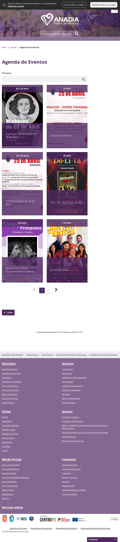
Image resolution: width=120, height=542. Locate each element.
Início (4, 47)
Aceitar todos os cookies (103, 4)
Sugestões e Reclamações (12, 354)
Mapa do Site (32, 354)
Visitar (14, 47)
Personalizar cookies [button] (74, 4)
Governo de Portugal (18, 528)
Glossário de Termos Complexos (103, 354)
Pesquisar (6, 73)
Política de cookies (16, 6)
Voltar (10, 312)
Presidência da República (41, 528)
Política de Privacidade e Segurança (71, 354)
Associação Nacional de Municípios (95, 528)
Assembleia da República (66, 528)
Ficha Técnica (47, 354)
